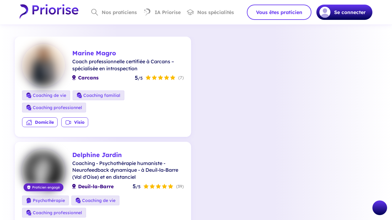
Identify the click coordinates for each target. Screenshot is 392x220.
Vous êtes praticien (279, 12)
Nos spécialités (210, 12)
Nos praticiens (114, 12)
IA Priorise (162, 12)
